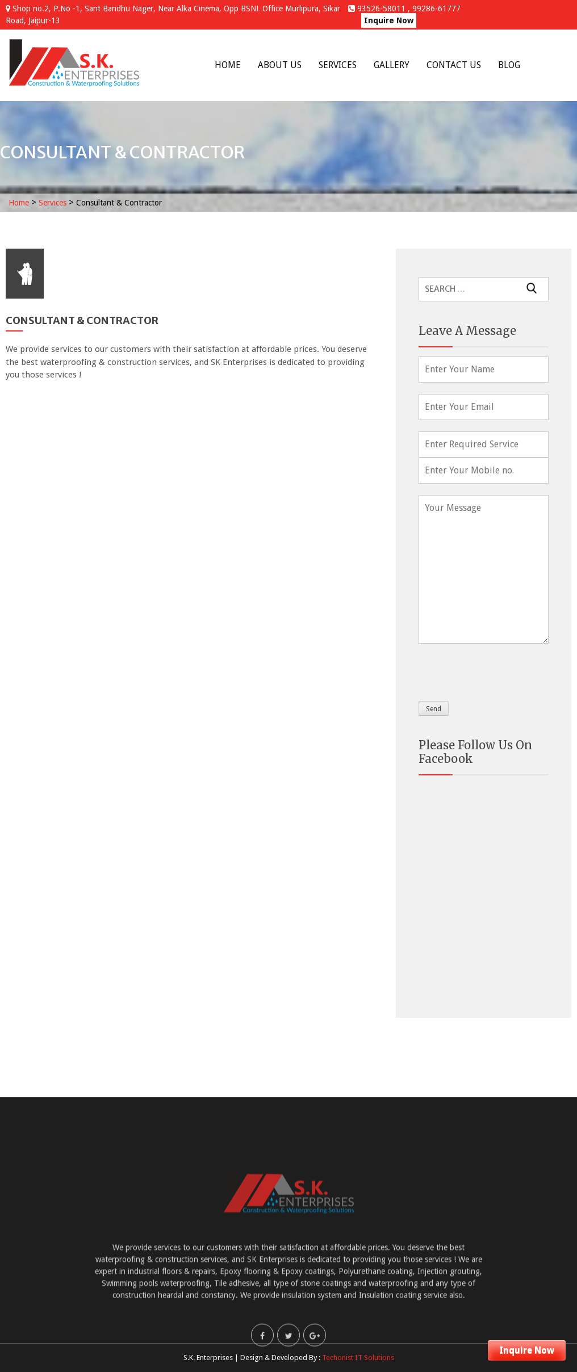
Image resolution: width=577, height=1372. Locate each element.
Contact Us (454, 65)
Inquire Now (388, 20)
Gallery (391, 65)
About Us (280, 65)
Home (228, 65)
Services (338, 65)
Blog (509, 65)
